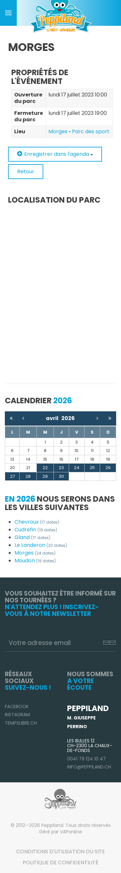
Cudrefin (36, 529)
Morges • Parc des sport (78, 131)
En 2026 (20, 499)
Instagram (17, 714)
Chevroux (37, 522)
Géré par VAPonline (60, 831)
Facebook (17, 706)
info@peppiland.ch (89, 767)
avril (53, 418)
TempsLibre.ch (21, 723)
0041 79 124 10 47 (86, 759)
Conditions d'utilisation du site (60, 851)
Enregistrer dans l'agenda (55, 154)
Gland (32, 537)
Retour (25, 171)
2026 (68, 418)
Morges (35, 553)
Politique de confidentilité (60, 862)
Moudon (35, 560)
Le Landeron (41, 545)
